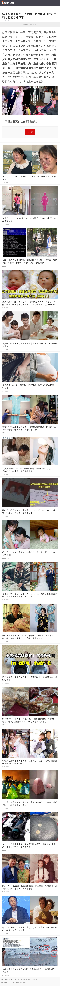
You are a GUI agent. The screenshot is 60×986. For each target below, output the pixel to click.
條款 (17, 982)
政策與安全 (12, 982)
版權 (25, 982)
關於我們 (4, 982)
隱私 (21, 982)
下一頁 (30, 132)
